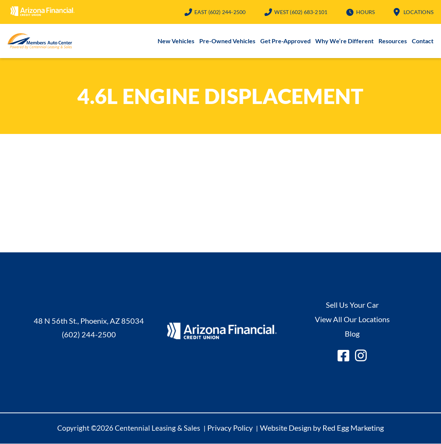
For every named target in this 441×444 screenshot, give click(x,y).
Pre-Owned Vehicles (227, 41)
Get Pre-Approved (285, 41)
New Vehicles (176, 41)
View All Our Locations (352, 319)
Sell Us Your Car (352, 305)
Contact (422, 41)
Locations (418, 12)
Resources (392, 41)
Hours (365, 12)
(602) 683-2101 (300, 12)
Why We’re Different (344, 41)
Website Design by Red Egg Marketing (322, 428)
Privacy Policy (230, 428)
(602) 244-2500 (220, 12)
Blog (352, 334)
